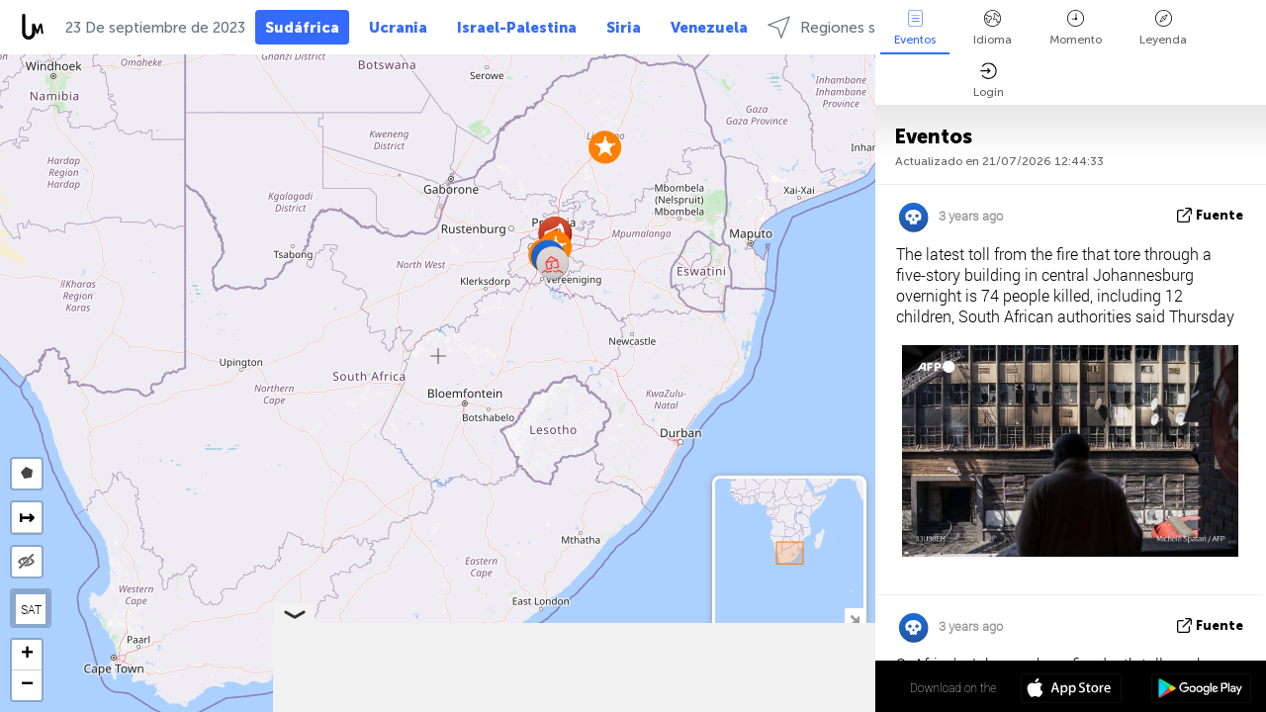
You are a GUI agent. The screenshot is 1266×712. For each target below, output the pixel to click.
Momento (1075, 28)
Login (988, 80)
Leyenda (1163, 28)
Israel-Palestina (517, 28)
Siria (623, 28)
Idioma (992, 28)
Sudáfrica (302, 28)
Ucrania (398, 28)
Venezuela (709, 28)
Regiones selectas (847, 27)
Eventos (915, 28)
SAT (31, 609)
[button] (605, 147)
